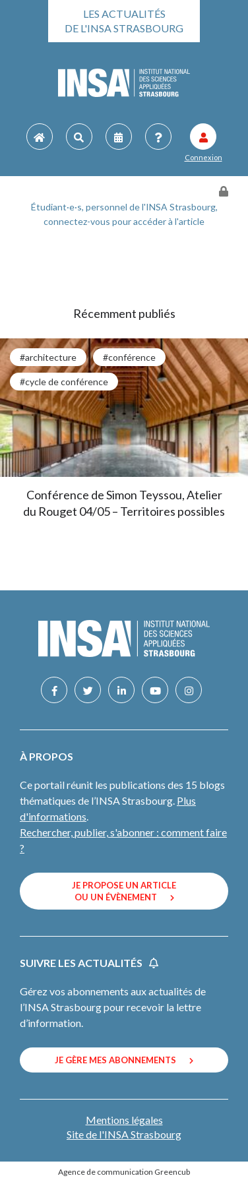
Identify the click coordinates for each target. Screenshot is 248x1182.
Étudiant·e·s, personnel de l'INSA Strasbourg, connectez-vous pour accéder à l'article (124, 214)
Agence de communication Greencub (124, 1172)
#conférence (129, 357)
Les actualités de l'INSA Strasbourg (124, 20)
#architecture (48, 357)
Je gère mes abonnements (124, 1060)
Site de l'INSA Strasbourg (124, 1134)
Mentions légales (124, 1119)
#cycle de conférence (64, 381)
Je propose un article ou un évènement (124, 891)
